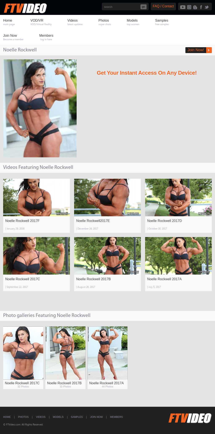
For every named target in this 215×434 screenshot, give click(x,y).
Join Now (96, 417)
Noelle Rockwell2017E (93, 221)
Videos (40, 417)
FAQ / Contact (163, 6)
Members (116, 417)
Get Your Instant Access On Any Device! (147, 73)
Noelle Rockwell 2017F (22, 221)
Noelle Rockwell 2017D (164, 221)
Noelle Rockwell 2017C (22, 279)
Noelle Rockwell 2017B (93, 279)
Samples (77, 417)
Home (7, 417)
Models (58, 417)
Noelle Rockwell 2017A (164, 279)
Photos (23, 417)
